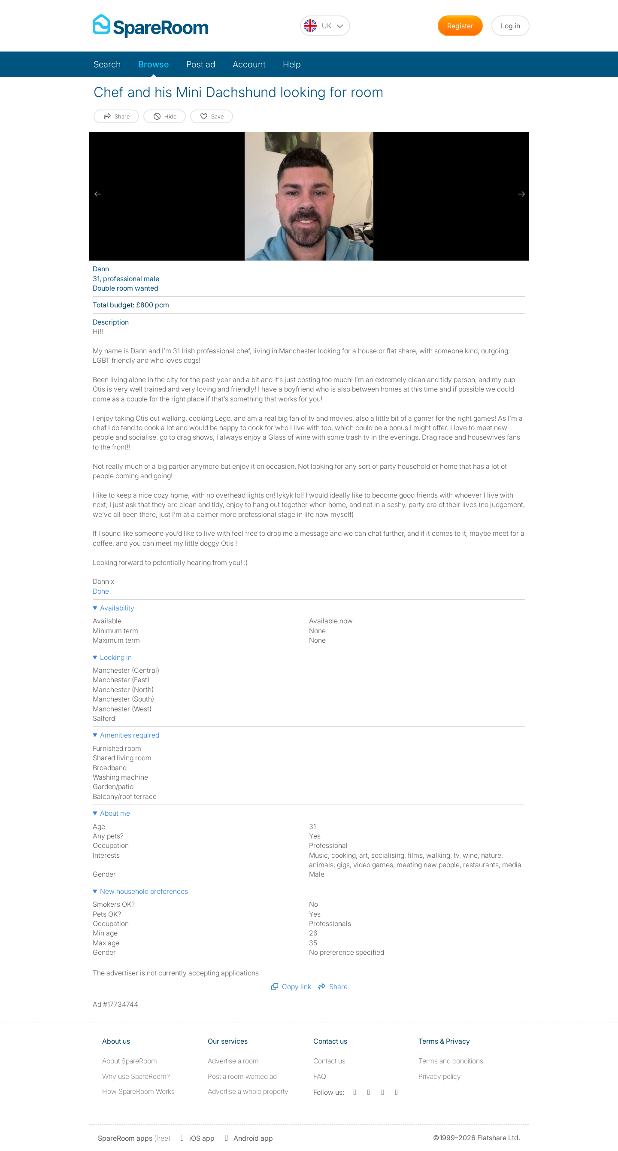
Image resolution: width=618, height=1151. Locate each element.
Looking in (116, 657)
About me (115, 813)
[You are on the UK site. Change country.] (325, 25)
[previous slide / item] (97, 194)
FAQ (319, 1076)
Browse (153, 64)
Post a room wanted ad (242, 1076)
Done (101, 591)
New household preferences (144, 891)
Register (460, 25)
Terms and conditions (450, 1061)
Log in (510, 25)
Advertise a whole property (248, 1091)
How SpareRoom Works (138, 1091)
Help (292, 64)
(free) (134, 1138)
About (129, 1061)
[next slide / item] (520, 194)
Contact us (329, 1061)
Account (249, 64)
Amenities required (129, 735)
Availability (117, 608)
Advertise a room (233, 1061)
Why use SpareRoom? (136, 1076)
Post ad (200, 64)
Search (107, 64)
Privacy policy (439, 1076)
